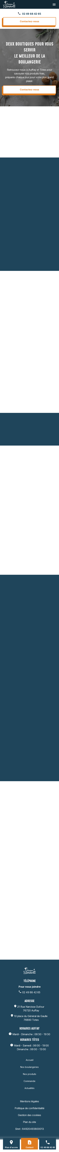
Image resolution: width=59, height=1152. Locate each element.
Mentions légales (29, 1101)
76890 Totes (31, 1017)
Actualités (29, 1088)
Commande (29, 1081)
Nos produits (29, 1074)
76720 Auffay (31, 1008)
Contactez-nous (29, 21)
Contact (29, 1147)
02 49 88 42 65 (31, 13)
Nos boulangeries (29, 1067)
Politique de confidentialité (29, 1108)
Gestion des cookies (29, 1115)
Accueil (29, 1060)
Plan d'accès (11, 1147)
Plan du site (29, 1122)
